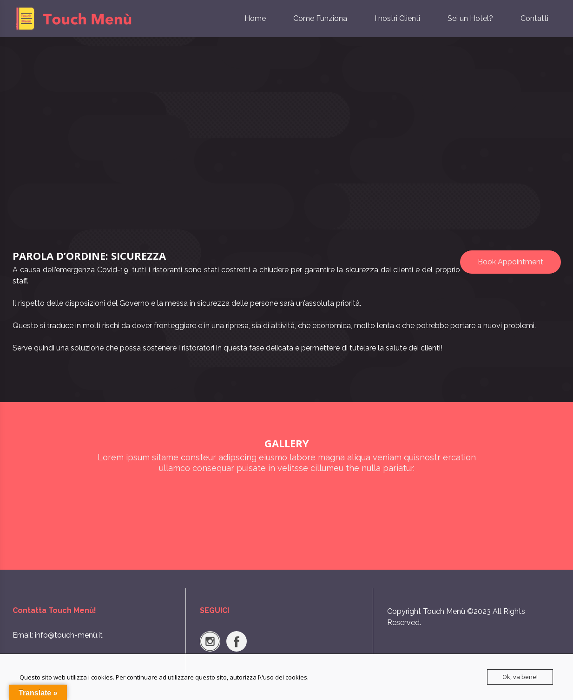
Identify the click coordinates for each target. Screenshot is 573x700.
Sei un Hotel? (470, 18)
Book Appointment (510, 261)
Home (255, 18)
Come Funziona (320, 18)
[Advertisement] (287, 130)
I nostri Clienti (397, 18)
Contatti (534, 18)
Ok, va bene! (520, 677)
